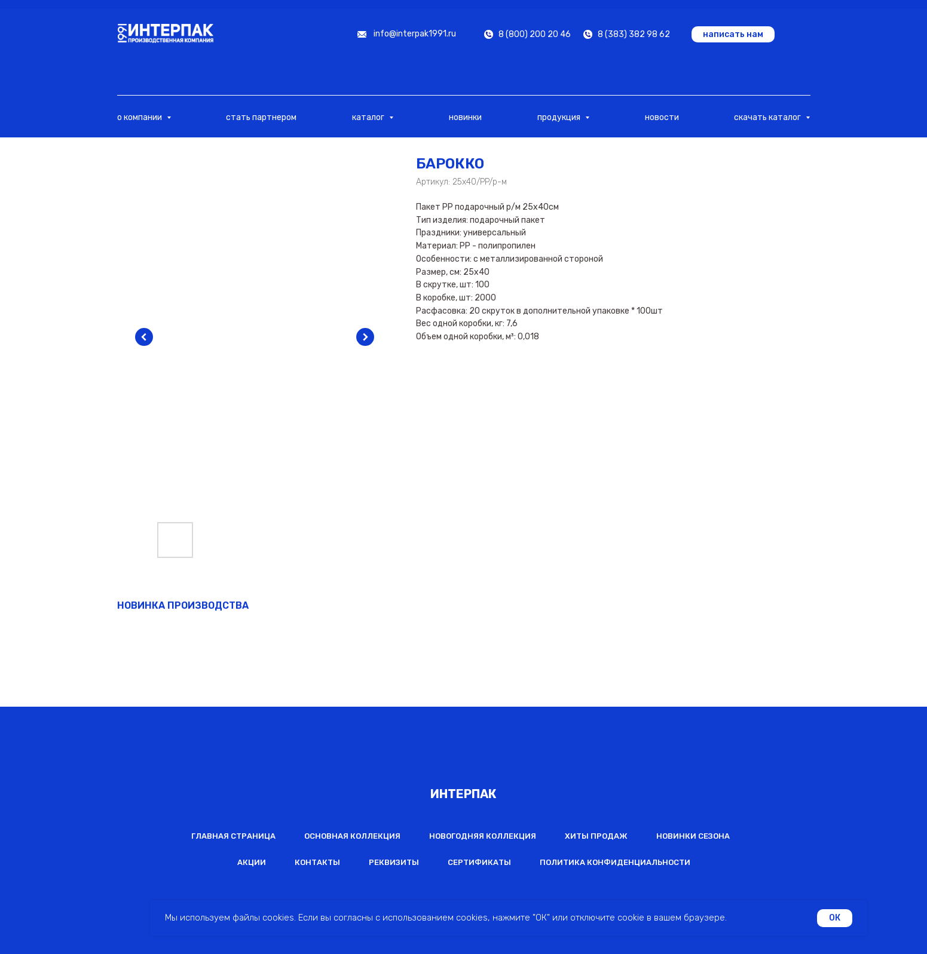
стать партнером (261, 117)
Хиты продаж (596, 836)
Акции (251, 862)
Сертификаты (479, 862)
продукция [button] (559, 117)
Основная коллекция (352, 836)
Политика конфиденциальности (615, 862)
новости (662, 117)
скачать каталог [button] (768, 117)
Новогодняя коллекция (482, 836)
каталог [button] (369, 117)
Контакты (317, 862)
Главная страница (233, 836)
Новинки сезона (693, 836)
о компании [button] (140, 117)
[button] (733, 34)
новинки (465, 117)
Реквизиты (394, 862)
